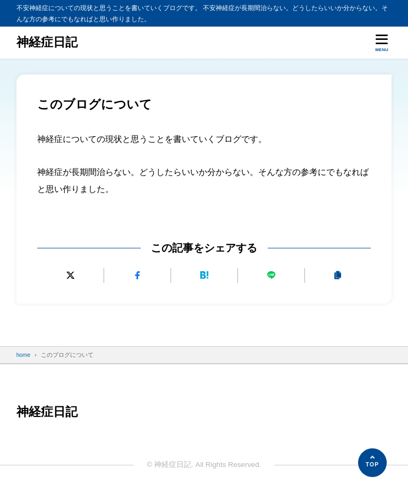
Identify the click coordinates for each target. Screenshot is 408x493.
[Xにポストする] (70, 275)
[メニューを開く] (382, 42)
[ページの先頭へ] (372, 462)
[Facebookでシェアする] (137, 275)
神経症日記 (47, 42)
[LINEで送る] (270, 275)
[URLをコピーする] (337, 275)
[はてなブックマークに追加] (204, 275)
